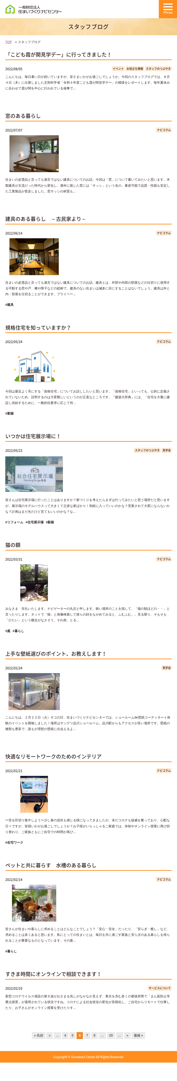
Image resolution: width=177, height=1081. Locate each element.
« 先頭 (38, 1035)
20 (111, 1035)
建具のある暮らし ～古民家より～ (45, 218)
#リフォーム (14, 522)
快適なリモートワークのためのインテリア (53, 756)
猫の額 (13, 544)
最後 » (138, 1035)
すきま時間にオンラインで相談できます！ (53, 974)
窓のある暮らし (23, 115)
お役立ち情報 (135, 69)
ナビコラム (164, 130)
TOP (8, 42)
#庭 (7, 631)
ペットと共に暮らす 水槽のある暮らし (51, 865)
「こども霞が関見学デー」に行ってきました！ (58, 54)
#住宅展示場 (35, 522)
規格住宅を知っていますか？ (38, 327)
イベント (118, 69)
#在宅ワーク (14, 842)
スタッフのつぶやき (158, 69)
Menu (168, 11)
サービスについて (160, 988)
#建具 (9, 304)
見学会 (166, 450)
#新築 (9, 413)
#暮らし (18, 631)
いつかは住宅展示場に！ (33, 436)
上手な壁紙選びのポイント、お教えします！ (56, 653)
